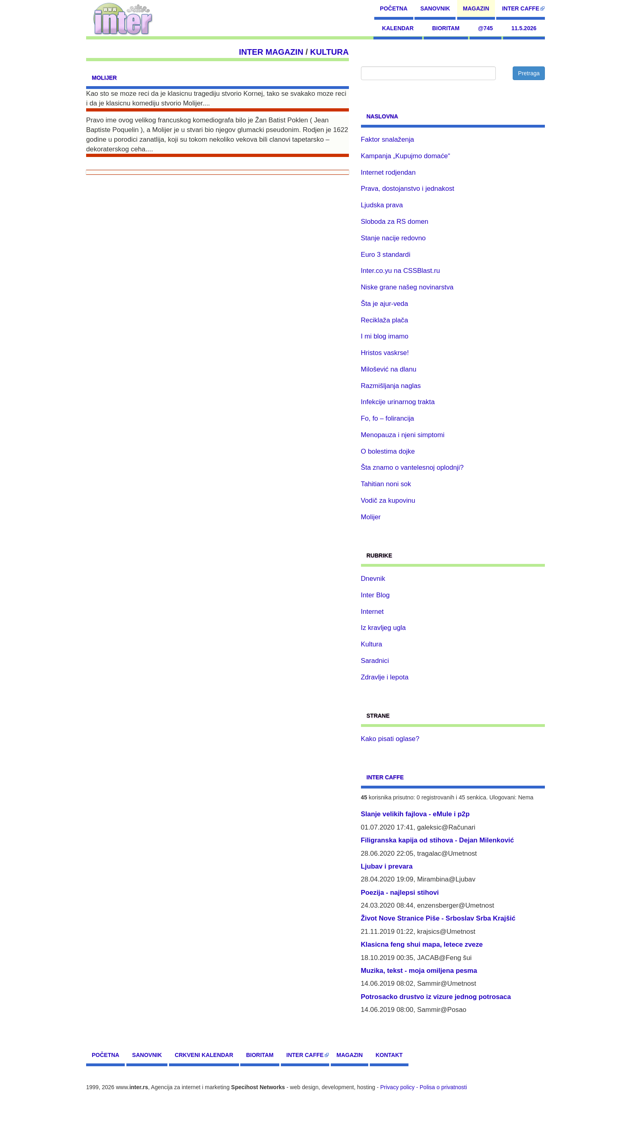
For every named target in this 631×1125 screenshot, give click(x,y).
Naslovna (382, 116)
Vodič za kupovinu (388, 500)
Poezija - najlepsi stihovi (400, 892)
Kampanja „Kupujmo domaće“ (405, 156)
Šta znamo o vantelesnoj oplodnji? (412, 467)
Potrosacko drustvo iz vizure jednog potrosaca (436, 997)
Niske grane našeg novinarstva (407, 287)
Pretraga (529, 73)
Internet (372, 611)
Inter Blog (375, 595)
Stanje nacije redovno (393, 238)
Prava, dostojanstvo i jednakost (407, 188)
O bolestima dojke (388, 451)
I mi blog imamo (384, 336)
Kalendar (398, 28)
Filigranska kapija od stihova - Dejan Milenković (437, 840)
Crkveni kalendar (204, 1055)
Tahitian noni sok (386, 484)
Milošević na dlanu (389, 369)
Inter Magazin (271, 51)
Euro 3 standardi (385, 254)
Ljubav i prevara (387, 866)
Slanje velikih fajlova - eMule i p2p (415, 814)
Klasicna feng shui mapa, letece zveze (422, 944)
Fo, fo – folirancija (387, 418)
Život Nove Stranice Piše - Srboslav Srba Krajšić (438, 918)
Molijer (104, 77)
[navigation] (123, 18)
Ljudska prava (382, 205)
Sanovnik (435, 8)
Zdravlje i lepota (384, 677)
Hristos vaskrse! (385, 353)
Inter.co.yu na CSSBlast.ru (400, 271)
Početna (393, 8)
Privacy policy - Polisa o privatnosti (423, 1087)
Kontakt (388, 1055)
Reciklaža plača (384, 320)
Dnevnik (373, 578)
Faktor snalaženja (387, 139)
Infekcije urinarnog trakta (398, 402)
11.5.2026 (523, 28)
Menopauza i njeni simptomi (403, 435)
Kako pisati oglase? (390, 739)
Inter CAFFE (520, 8)
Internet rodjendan (388, 172)
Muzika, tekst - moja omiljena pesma (419, 970)
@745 (485, 28)
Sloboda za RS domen (395, 221)
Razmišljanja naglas (391, 386)
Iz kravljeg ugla (383, 628)
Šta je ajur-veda (384, 304)
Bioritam (446, 28)
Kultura (329, 51)
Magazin (476, 8)
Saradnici (375, 661)
